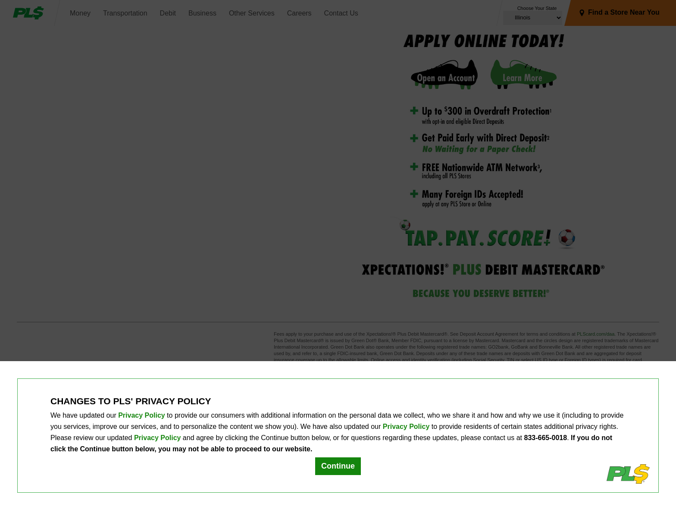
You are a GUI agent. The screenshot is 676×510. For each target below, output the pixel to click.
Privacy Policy (141, 415)
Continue (338, 466)
